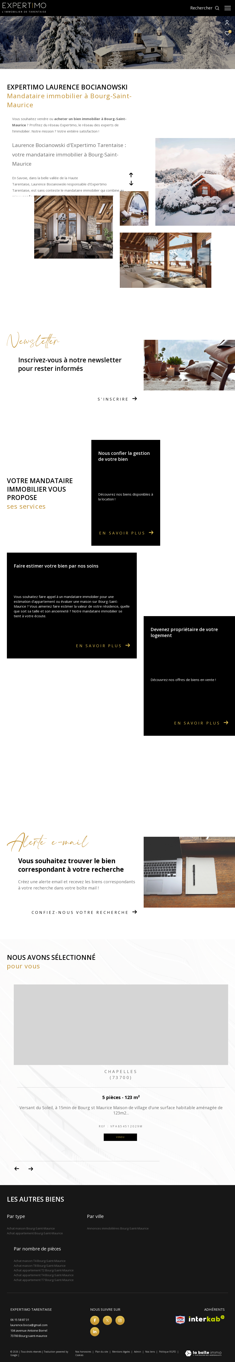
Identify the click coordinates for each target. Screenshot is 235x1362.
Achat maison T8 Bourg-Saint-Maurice (40, 1266)
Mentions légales (121, 1351)
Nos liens (150, 1351)
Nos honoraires (83, 1351)
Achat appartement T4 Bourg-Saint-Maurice (44, 1275)
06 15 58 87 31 (19, 1320)
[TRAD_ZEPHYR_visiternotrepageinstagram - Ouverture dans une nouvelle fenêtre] (120, 1320)
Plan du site (102, 1351)
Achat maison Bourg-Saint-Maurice (31, 1228)
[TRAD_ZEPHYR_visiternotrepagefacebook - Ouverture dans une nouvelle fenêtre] (94, 1320)
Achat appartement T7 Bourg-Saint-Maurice (44, 1280)
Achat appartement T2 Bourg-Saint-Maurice (44, 1270)
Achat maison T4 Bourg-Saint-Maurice (40, 1261)
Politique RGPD (167, 1351)
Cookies (79, 1355)
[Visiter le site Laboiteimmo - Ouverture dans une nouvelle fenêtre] (203, 1353)
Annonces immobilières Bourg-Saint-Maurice (118, 1228)
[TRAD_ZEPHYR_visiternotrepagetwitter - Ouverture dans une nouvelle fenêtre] (107, 1320)
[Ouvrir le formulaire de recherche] (205, 8)
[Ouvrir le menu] (227, 8)
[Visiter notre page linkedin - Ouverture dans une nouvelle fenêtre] (94, 1331)
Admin (138, 1351)
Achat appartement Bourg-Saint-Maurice (35, 1233)
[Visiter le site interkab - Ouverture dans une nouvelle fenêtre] (207, 1318)
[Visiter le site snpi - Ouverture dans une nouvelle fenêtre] (180, 1319)
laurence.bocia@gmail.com (29, 1325)
